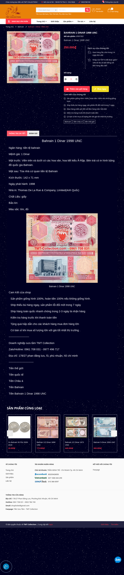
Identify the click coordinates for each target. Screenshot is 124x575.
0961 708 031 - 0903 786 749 (24, 502)
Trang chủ (10, 470)
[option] (19, 433)
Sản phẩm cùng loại (24, 408)
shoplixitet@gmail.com (20, 505)
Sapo (51, 524)
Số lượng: (68, 73)
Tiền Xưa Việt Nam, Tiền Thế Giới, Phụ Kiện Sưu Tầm (53, 14)
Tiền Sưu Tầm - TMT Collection (26, 509)
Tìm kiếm (114, 524)
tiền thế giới (90, 122)
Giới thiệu (9, 474)
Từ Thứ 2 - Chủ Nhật (67, 2)
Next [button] (114, 433)
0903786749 (85, 2)
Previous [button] (10, 433)
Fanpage (96, 470)
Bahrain (68, 122)
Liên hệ (9, 481)
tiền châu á (78, 122)
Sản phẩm (10, 477)
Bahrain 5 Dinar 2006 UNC (104, 442)
